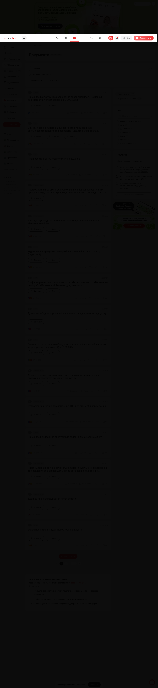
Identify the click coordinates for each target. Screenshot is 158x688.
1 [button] (61, 564)
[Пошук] (24, 38)
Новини (127, 161)
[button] (79, 563)
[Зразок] (53, 105)
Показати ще (68, 556)
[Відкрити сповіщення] (116, 38)
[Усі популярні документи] (134, 194)
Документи (137, 161)
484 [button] (73, 564)
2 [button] (65, 564)
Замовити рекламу (142, 4)
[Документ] (36, 105)
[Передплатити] (144, 38)
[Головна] (28, 46)
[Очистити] (149, 69)
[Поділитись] (98, 113)
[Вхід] (126, 38)
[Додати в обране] (105, 113)
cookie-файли (79, 685)
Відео (119, 161)
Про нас (7, 193)
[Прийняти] (94, 684)
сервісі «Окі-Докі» (79, 583)
